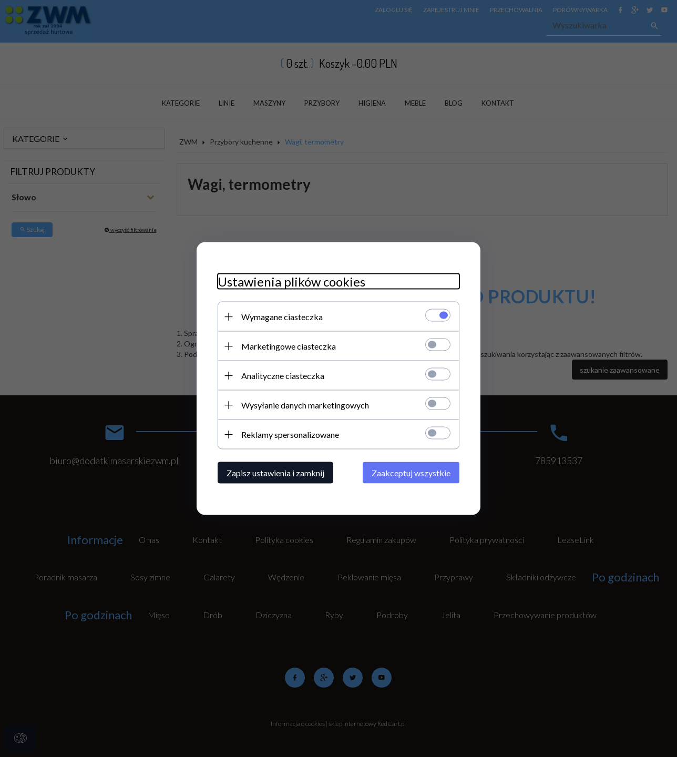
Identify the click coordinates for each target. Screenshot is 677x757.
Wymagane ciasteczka (282, 317)
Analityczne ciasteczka (282, 376)
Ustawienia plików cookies (291, 281)
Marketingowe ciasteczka (288, 346)
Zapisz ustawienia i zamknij (275, 473)
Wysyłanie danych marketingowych (305, 405)
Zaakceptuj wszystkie (411, 473)
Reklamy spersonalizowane (290, 434)
